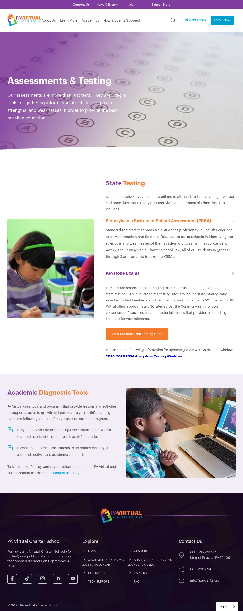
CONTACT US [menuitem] (97, 573)
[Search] (173, 20)
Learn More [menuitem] (68, 20)
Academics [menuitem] (90, 20)
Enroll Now (222, 20)
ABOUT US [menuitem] (141, 551)
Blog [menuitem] (92, 551)
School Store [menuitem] (160, 4)
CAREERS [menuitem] (140, 573)
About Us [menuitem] (49, 20)
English (223, 606)
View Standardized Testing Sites (137, 334)
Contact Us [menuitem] (81, 4)
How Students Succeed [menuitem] (121, 20)
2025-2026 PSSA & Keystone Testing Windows (144, 356)
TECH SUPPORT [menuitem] (98, 581)
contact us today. (66, 473)
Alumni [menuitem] (134, 4)
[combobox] (227, 606)
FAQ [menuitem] (137, 581)
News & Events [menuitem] (107, 4)
